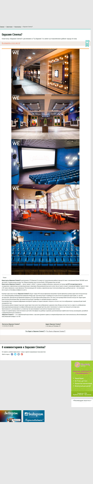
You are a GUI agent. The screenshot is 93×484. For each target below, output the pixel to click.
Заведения (9, 26)
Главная (2, 26)
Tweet (4, 277)
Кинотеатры (18, 26)
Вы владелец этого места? (11, 43)
